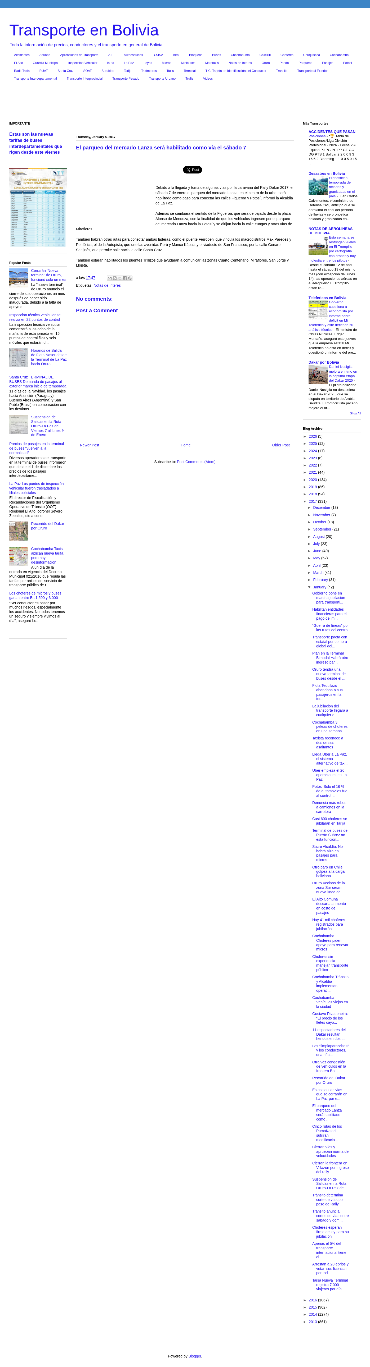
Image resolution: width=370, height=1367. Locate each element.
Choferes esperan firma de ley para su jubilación (330, 1231)
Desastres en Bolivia (327, 173)
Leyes (148, 63)
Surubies (107, 71)
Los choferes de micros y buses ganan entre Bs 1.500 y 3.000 (35, 595)
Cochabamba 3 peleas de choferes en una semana (329, 726)
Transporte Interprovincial (85, 78)
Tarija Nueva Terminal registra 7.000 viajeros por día (330, 1284)
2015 (313, 1307)
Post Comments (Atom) (196, 462)
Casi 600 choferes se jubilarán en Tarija (329, 821)
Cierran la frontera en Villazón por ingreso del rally (330, 1167)
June (317, 551)
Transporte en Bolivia (84, 30)
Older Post (281, 445)
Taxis (170, 71)
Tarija (128, 71)
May (317, 558)
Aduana (44, 55)
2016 (313, 1300)
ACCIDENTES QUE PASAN (332, 132)
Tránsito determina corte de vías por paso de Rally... (328, 1199)
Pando (284, 63)
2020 (313, 480)
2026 (313, 436)
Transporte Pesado (125, 78)
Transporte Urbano (162, 78)
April (317, 565)
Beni (176, 55)
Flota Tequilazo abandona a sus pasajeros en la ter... (327, 692)
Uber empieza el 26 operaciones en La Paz (329, 774)
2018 (313, 494)
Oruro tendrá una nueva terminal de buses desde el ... (329, 673)
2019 (313, 487)
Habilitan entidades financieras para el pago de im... (329, 613)
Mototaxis (212, 63)
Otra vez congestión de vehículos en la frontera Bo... (329, 1066)
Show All (355, 413)
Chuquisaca (311, 55)
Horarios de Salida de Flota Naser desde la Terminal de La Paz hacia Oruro (49, 357)
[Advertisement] (185, 102)
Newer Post (89, 445)
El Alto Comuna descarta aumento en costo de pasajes (329, 906)
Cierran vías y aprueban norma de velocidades (330, 1151)
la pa (110, 63)
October (320, 522)
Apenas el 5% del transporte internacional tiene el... (329, 1250)
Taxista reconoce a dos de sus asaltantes (327, 742)
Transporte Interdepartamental (35, 78)
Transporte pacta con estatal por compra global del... (329, 641)
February (321, 580)
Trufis (189, 78)
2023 (313, 458)
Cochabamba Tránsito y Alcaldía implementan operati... (330, 983)
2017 (313, 501)
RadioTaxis (22, 71)
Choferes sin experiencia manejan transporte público (330, 963)
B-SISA (158, 55)
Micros (166, 63)
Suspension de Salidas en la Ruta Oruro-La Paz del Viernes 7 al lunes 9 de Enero (47, 426)
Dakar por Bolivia (324, 362)
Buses (216, 55)
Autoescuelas (133, 55)
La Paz (129, 63)
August (319, 536)
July (317, 544)
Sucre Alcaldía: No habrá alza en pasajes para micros (327, 853)
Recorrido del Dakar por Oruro (328, 1080)
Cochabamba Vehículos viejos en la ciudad (330, 1002)
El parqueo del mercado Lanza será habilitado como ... (327, 1112)
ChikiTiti (265, 55)
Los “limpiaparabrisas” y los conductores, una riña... (330, 1050)
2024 (313, 451)
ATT (111, 55)
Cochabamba (339, 55)
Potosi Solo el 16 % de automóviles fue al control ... (329, 791)
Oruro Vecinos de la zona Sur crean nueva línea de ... (328, 887)
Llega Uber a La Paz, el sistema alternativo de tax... (329, 758)
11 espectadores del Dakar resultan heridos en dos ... (329, 1034)
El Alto (18, 63)
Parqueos (305, 63)
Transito (282, 71)
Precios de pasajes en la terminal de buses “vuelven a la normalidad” (36, 448)
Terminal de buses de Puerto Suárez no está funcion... (329, 835)
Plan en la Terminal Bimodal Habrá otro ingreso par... (330, 657)
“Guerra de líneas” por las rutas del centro (330, 627)
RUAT (43, 71)
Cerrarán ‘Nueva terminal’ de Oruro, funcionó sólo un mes (48, 275)
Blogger (195, 1356)
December (322, 507)
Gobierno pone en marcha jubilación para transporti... (328, 597)
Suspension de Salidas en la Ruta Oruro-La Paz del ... (330, 1183)
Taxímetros (149, 71)
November (322, 515)
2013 (313, 1322)
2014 (313, 1314)
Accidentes (22, 55)
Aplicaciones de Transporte (79, 55)
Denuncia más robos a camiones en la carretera (329, 807)
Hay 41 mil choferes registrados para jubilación (328, 924)
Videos (208, 78)
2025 (313, 443)
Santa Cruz (65, 71)
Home (185, 445)
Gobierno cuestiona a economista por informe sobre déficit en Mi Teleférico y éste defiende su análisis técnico (331, 316)
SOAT (87, 71)
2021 (313, 472)
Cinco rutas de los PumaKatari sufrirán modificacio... (327, 1133)
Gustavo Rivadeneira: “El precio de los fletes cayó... (330, 1018)
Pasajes (327, 63)
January (320, 587)
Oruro (266, 63)
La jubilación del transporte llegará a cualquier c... (330, 710)
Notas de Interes (240, 63)
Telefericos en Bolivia (327, 298)
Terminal (189, 71)
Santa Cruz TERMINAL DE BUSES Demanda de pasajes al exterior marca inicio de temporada (37, 381)
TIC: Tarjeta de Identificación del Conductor (236, 71)
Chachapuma (240, 55)
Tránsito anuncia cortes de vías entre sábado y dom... (330, 1215)
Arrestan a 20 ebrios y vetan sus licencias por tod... (330, 1268)
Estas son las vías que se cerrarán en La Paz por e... (329, 1094)
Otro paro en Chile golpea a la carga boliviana (328, 871)
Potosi (347, 63)
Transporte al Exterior (312, 71)
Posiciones (318, 136)
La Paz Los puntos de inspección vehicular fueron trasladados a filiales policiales (36, 488)
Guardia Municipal (46, 63)
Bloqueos (195, 55)
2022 (313, 465)
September (322, 529)
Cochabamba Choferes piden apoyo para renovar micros (330, 942)
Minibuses (188, 63)
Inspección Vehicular (82, 63)
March (318, 572)
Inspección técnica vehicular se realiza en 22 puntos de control (35, 317)
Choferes (286, 55)
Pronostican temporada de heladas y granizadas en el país (342, 187)
